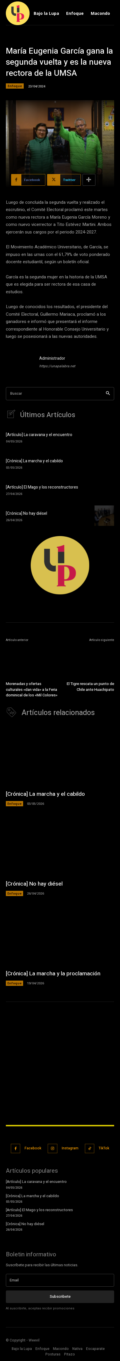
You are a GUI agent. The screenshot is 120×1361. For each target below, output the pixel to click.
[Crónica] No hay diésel (26, 513)
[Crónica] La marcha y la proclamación (53, 974)
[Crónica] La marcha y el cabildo (34, 461)
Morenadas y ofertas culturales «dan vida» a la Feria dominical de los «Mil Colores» (31, 687)
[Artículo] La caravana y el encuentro (39, 435)
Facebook (33, 1149)
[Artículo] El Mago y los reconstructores (42, 487)
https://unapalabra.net (57, 366)
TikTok (104, 1149)
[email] (60, 1281)
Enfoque (15, 86)
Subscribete (60, 1297)
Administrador (52, 358)
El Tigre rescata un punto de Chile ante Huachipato (90, 693)
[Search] (108, 393)
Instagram (70, 1149)
